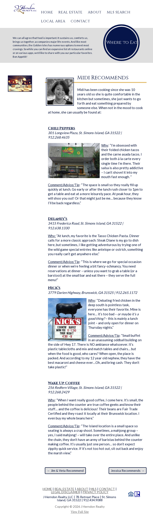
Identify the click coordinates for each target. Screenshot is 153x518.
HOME (47, 489)
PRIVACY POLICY (95, 492)
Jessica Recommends (127, 470)
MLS (94, 489)
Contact (80, 21)
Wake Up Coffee (64, 383)
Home (47, 12)
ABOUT (82, 489)
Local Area (53, 21)
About (94, 12)
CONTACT (107, 489)
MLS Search (118, 12)
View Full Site (80, 512)
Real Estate (70, 12)
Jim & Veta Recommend (65, 470)
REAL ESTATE (64, 489)
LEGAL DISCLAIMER (65, 492)
